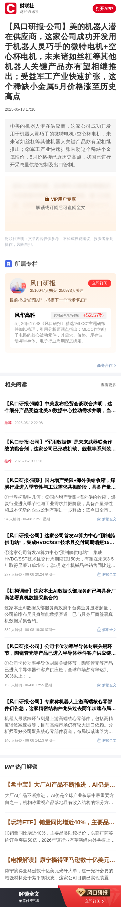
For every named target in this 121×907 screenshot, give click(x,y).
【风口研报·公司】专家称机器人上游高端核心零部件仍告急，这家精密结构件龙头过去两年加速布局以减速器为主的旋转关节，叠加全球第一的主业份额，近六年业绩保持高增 (60, 705)
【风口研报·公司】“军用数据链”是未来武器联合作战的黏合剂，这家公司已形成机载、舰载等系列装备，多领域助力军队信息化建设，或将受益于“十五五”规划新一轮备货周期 (59, 445)
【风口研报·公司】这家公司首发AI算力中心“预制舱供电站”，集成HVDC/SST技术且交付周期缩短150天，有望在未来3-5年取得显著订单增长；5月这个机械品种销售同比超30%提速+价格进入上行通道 (60, 539)
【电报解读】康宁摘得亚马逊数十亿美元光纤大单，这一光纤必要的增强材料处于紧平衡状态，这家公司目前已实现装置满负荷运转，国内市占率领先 (60, 860)
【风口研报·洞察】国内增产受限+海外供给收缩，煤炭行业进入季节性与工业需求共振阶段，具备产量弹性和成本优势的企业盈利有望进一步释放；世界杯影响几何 (60, 483)
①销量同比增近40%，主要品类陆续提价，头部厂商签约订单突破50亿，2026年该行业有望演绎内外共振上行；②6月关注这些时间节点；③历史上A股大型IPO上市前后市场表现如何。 (59, 837)
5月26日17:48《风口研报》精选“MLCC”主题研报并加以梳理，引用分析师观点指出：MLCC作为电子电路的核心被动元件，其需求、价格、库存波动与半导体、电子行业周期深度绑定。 (60, 332)
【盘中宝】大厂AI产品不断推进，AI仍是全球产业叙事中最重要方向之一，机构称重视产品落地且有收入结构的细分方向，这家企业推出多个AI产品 (60, 785)
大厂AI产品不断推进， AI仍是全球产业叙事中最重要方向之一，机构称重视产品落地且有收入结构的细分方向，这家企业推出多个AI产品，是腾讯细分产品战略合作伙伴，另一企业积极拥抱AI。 (59, 799)
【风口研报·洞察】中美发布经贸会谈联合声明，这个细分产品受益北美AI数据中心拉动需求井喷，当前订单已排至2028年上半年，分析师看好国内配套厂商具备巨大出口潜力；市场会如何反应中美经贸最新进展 (60, 407)
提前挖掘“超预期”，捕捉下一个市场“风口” (48, 300)
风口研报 (43, 283)
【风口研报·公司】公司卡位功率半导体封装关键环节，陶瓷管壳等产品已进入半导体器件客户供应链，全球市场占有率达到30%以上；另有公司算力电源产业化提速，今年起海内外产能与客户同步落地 (60, 649)
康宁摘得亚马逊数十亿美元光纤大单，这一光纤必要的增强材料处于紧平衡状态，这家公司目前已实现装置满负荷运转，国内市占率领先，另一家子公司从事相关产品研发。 (59, 874)
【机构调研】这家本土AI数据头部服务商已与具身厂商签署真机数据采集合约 (60, 594)
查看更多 (108, 385)
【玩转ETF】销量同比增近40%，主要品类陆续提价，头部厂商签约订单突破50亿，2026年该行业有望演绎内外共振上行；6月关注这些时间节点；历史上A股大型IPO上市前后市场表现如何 (60, 822)
